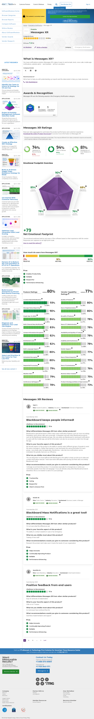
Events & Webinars (38, 4)
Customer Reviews (24, 4)
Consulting (65, 697)
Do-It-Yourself (66, 692)
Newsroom (4, 695)
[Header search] (56, 4)
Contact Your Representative (70, 16)
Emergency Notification (35, 25)
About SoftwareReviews (11, 32)
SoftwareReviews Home (10, 11)
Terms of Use (5, 699)
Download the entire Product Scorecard (37, 134)
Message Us (43, 671)
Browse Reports (8, 20)
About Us (4, 692)
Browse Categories (8, 15)
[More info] (61, 171)
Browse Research (37, 702)
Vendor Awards (7, 37)
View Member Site (66, 4)
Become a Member (10, 671)
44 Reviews (27, 47)
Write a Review (7, 28)
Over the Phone (66, 694)
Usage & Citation (6, 698)
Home (25, 25)
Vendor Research (8, 41)
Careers (4, 694)
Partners (35, 692)
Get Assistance (30, 82)
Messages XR (48, 25)
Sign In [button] (88, 5)
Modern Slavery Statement (8, 702)
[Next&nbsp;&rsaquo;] (41, 640)
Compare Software (9, 24)
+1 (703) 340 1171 (62, 652)
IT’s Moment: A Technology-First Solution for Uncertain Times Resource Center (50, 650)
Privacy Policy (5, 701)
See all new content (9, 369)
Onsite (64, 695)
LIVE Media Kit (36, 694)
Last (45, 640)
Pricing (49, 4)
